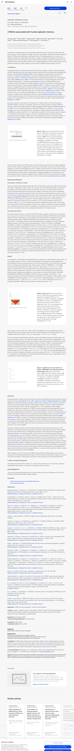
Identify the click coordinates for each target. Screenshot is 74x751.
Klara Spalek (21, 38)
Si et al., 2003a (47, 89)
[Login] (72, 2)
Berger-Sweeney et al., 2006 (53, 94)
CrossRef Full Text (37, 494)
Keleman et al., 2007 (53, 90)
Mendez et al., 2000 (21, 79)
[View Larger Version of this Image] (18, 140)
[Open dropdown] (55, 8)
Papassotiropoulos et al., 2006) (56, 401)
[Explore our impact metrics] (41, 684)
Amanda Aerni (30, 38)
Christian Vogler (11, 38)
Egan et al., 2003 (40, 401)
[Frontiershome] (10, 2)
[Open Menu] (2, 2)
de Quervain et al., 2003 (57, 176)
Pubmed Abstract (12, 494)
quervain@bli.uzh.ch (48, 651)
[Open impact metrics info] (26, 8)
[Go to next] (71, 723)
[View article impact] (14, 14)
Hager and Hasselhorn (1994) (16, 197)
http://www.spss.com (17, 483)
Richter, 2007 (38, 85)
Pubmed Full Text (24, 494)
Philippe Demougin (41, 38)
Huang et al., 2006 (13, 100)
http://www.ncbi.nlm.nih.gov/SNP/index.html (25, 481)
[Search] (68, 2)
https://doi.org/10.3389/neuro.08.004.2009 (26, 26)
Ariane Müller (51, 38)
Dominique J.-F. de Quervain (40, 40)
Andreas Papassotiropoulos (20, 40)
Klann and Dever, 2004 (25, 74)
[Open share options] (59, 13)
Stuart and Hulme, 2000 (15, 442)
